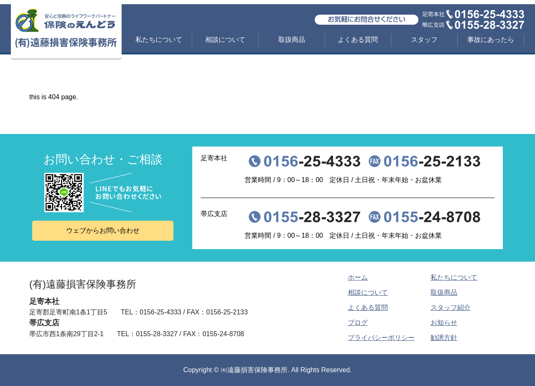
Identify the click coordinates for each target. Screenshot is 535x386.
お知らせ (444, 322)
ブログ (358, 322)
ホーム (358, 277)
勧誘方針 (444, 337)
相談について (225, 39)
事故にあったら (490, 39)
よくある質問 (358, 39)
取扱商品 (291, 39)
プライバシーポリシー (381, 337)
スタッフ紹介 (451, 307)
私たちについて (158, 39)
